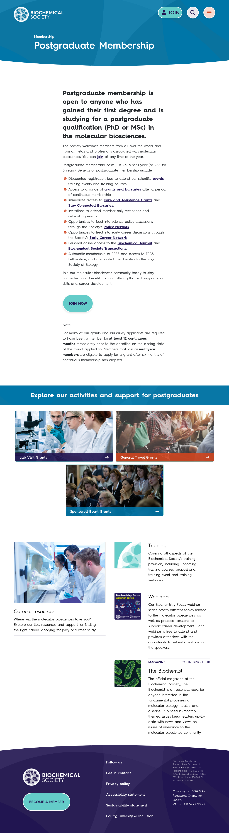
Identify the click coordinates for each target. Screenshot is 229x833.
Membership (44, 36)
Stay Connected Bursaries (90, 205)
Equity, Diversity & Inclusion (130, 816)
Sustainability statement (126, 805)
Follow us (114, 762)
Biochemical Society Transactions (97, 248)
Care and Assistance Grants (128, 200)
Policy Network (116, 227)
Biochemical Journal (135, 243)
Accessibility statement (125, 794)
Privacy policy (118, 784)
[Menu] (209, 12)
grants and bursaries (122, 189)
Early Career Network (108, 237)
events (158, 178)
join (100, 156)
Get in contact (118, 773)
